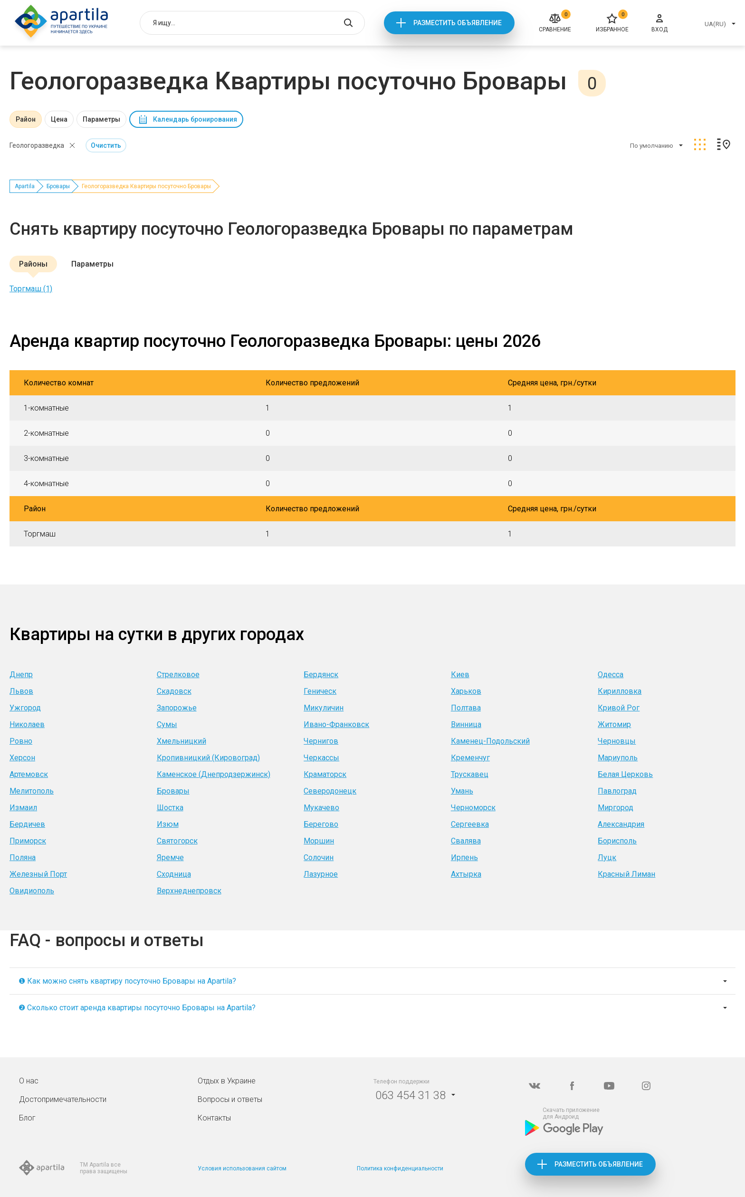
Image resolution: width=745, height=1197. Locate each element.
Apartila (25, 186)
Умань (462, 790)
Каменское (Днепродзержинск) (213, 774)
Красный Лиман (626, 874)
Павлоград (617, 790)
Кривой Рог (619, 707)
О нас (28, 1080)
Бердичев (27, 824)
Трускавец (469, 774)
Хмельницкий (181, 741)
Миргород (615, 807)
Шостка (170, 807)
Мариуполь (618, 757)
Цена (59, 119)
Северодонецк (330, 790)
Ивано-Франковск (336, 724)
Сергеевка (470, 824)
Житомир (614, 724)
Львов (21, 691)
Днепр (21, 674)
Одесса (610, 674)
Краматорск (325, 774)
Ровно (21, 741)
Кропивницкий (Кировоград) (208, 757)
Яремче (170, 857)
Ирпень (464, 857)
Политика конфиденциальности (400, 1168)
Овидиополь (32, 890)
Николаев (27, 724)
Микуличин (324, 707)
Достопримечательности (62, 1099)
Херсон (22, 757)
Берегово (321, 824)
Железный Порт (38, 874)
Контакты (214, 1117)
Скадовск (174, 691)
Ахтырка (466, 874)
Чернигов (321, 741)
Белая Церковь (625, 774)
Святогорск (177, 840)
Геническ (320, 691)
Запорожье (177, 707)
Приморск (28, 840)
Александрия (621, 824)
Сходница (174, 874)
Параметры (101, 119)
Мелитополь (32, 790)
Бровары (58, 186)
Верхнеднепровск (189, 890)
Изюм (168, 824)
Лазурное (321, 874)
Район (26, 119)
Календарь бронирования (195, 119)
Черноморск (473, 807)
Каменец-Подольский (490, 741)
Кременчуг (470, 757)
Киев (460, 674)
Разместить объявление (457, 23)
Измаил (23, 807)
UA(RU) (715, 24)
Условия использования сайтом (242, 1168)
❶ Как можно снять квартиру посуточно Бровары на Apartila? (127, 981)
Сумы (167, 724)
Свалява (466, 840)
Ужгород (25, 707)
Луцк (607, 857)
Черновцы (617, 741)
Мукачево (321, 807)
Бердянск (321, 674)
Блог (27, 1117)
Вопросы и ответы (230, 1099)
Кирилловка (619, 691)
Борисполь (617, 840)
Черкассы (321, 757)
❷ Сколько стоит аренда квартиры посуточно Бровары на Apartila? (137, 1007)
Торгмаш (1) (31, 288)
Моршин (319, 840)
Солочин (319, 857)
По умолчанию (651, 145)
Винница (466, 724)
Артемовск (29, 774)
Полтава (466, 707)
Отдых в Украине (227, 1080)
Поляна (23, 857)
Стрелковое (178, 674)
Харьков (466, 691)
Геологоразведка (37, 145)
